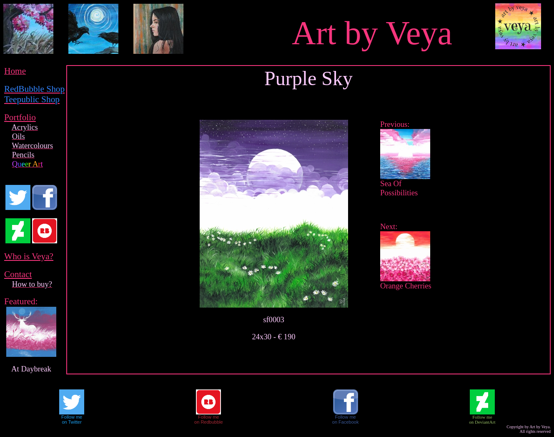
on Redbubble (208, 421)
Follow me (71, 416)
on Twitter (72, 421)
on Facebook (345, 421)
